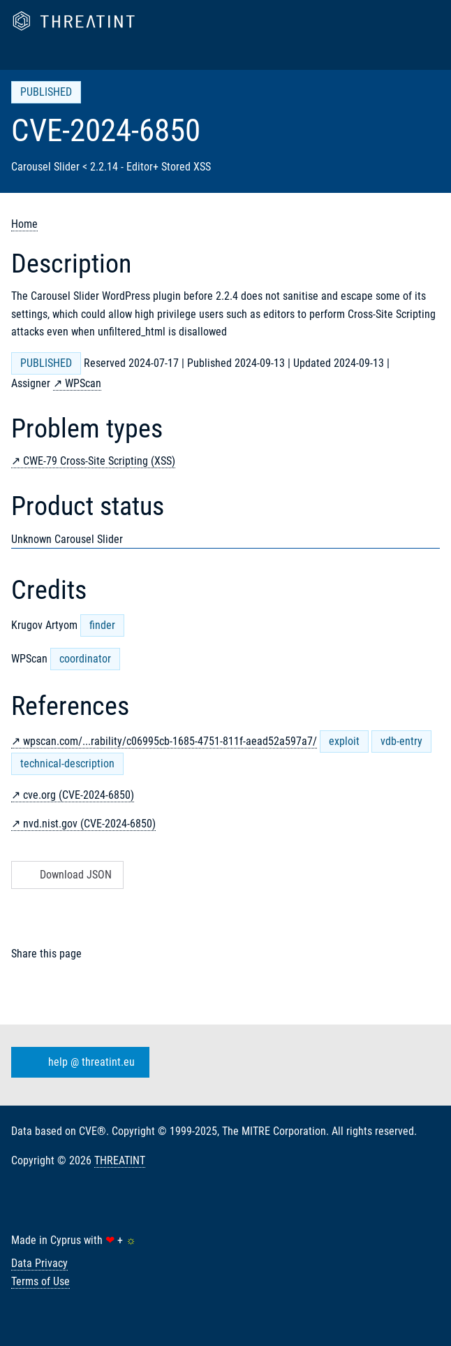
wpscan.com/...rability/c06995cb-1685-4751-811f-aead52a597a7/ (170, 741)
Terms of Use (40, 1281)
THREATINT (119, 1160)
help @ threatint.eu (77, 1062)
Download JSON (66, 874)
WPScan (83, 383)
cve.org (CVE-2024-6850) (78, 795)
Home (24, 224)
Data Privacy (39, 1263)
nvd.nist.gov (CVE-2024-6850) (89, 823)
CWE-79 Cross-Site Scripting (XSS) (99, 461)
